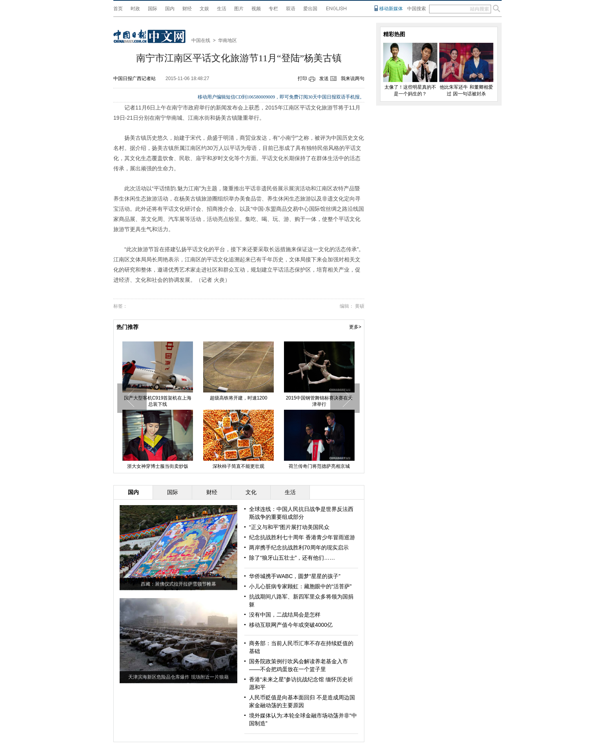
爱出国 (310, 8)
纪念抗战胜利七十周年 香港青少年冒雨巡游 (302, 537)
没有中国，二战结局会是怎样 (284, 614)
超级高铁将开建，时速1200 (238, 398)
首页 (118, 8)
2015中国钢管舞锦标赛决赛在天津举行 (319, 401)
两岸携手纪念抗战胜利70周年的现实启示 (299, 547)
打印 (302, 78)
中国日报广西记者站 (134, 78)
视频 (256, 8)
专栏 (273, 8)
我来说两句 (352, 78)
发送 (324, 78)
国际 (152, 8)
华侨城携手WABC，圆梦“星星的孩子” (294, 576)
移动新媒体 (391, 8)
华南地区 (227, 40)
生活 (221, 8)
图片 (239, 8)
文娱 (204, 8)
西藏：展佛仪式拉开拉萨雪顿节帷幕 (178, 584)
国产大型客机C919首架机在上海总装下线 (158, 401)
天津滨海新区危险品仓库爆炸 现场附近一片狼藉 (178, 677)
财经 (187, 8)
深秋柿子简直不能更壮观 (238, 466)
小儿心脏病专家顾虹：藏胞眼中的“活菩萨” (300, 586)
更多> (355, 327)
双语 (290, 8)
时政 (135, 8)
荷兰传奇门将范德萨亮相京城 (319, 466)
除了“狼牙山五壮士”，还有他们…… (292, 558)
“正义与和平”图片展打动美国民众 (289, 527)
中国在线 (200, 40)
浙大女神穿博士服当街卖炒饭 (157, 466)
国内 (170, 8)
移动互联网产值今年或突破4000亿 (291, 625)
